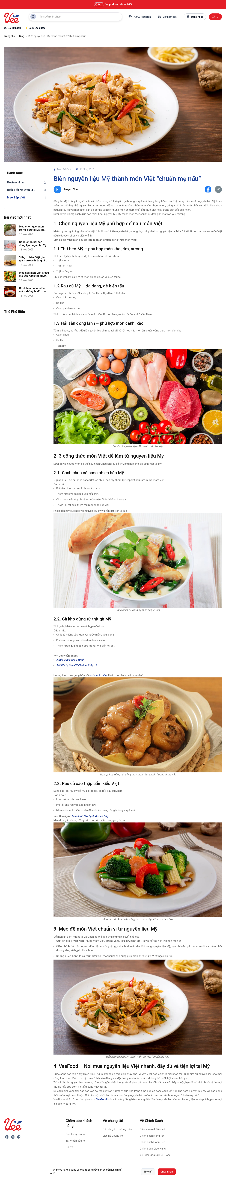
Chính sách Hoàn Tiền (152, 1142)
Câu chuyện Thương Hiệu (117, 1129)
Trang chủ (9, 36)
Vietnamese (169, 17)
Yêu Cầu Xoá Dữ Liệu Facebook (156, 1155)
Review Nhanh (16, 182)
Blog (21, 36)
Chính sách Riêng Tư (152, 1135)
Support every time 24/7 (113, 4)
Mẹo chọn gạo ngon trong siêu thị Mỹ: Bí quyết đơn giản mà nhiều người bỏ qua (31, 228)
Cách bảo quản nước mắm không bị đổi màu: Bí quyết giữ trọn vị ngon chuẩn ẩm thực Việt (34, 290)
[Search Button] (33, 16)
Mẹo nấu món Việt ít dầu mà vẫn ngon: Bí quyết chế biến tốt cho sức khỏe (34, 274)
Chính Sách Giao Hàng (153, 1148)
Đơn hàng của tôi (75, 1134)
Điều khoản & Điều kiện (153, 1129)
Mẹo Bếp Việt (16, 197)
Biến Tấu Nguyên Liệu (21, 190)
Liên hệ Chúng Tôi (113, 1135)
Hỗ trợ (69, 1147)
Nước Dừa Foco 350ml (70, 659)
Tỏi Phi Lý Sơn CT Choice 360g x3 (76, 665)
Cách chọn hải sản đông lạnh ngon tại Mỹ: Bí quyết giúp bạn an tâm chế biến (33, 243)
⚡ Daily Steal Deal (35, 28)
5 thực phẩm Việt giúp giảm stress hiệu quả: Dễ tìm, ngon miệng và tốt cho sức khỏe (32, 259)
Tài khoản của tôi (75, 1140)
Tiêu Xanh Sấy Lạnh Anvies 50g (89, 816)
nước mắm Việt (99, 675)
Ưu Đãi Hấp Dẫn (13, 28)
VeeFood (101, 1099)
